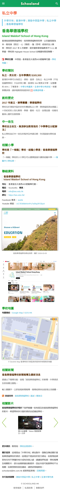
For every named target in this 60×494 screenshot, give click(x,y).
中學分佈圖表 (27, 87)
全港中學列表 (47, 477)
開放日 (39, 396)
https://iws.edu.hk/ (17, 195)
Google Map (17, 313)
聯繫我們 (40, 488)
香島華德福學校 (14, 24)
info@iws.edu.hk (16, 191)
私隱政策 (29, 488)
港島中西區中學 (36, 20)
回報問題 (41, 471)
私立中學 (51, 20)
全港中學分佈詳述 (43, 87)
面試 (33, 396)
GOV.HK (28, 313)
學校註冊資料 (26, 446)
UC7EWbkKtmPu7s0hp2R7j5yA (30, 203)
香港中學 (20, 20)
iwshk (20, 200)
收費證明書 (38, 90)
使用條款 (17, 488)
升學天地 (9, 20)
